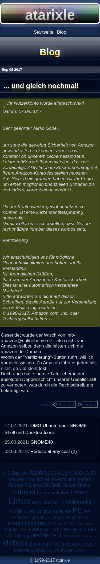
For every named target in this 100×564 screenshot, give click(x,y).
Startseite (43, 32)
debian (15, 543)
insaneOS (24, 550)
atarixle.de (44, 535)
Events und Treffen (71, 479)
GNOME (52, 485)
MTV (37, 502)
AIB (6, 473)
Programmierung (27, 523)
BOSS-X (52, 473)
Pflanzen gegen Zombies (38, 517)
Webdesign (18, 535)
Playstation (76, 517)
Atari (35, 472)
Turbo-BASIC (64, 529)
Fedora (15, 485)
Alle (82, 550)
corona (86, 535)
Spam (90, 404)
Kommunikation (53, 492)
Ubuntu (88, 529)
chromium (68, 535)
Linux (20, 501)
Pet (87, 511)
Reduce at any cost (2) (53, 451)
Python (55, 523)
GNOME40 (41, 442)
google (89, 544)
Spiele (11, 529)
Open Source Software (47, 511)
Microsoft (54, 502)
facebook (71, 544)
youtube (63, 550)
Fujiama (33, 485)
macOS (44, 550)
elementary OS (44, 544)
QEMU (71, 523)
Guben (69, 485)
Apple (19, 473)
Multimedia (78, 502)
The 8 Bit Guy (33, 529)
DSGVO (81, 473)
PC (78, 510)
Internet (66, 404)
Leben (79, 492)
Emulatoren (37, 479)
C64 (66, 473)
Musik (16, 511)
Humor (85, 485)
